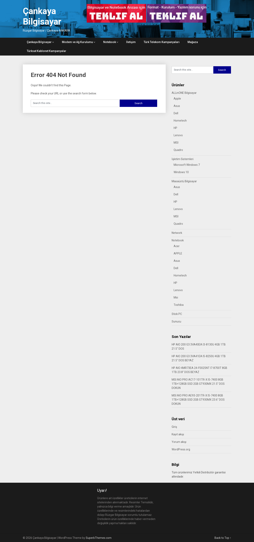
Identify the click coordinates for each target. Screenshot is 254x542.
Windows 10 (181, 172)
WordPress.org (181, 449)
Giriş (174, 426)
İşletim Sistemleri (182, 159)
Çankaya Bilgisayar (42, 16)
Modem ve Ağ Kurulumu (77, 42)
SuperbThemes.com (99, 537)
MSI (176, 142)
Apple (177, 98)
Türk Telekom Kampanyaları (162, 42)
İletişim (131, 42)
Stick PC (177, 314)
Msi (176, 297)
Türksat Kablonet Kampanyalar (46, 51)
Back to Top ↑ (223, 537)
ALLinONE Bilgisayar (184, 92)
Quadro (178, 150)
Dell (176, 113)
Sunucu (176, 321)
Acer (177, 246)
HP (175, 128)
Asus (177, 105)
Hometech (180, 120)
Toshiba (179, 304)
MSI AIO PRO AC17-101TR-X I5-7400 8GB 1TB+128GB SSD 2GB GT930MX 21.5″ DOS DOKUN (198, 383)
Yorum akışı (179, 441)
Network (177, 232)
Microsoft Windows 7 (187, 164)
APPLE (178, 253)
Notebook (109, 42)
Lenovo (178, 135)
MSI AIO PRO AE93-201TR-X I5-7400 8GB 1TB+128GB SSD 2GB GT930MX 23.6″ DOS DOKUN (198, 399)
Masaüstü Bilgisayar (184, 181)
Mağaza (193, 42)
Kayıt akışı (178, 434)
